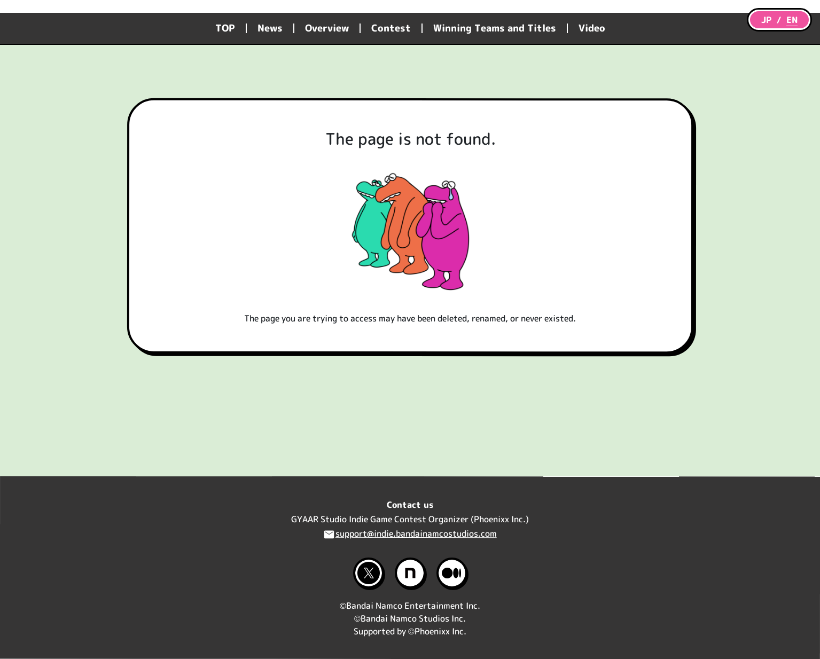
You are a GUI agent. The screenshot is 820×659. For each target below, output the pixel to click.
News (270, 28)
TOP (225, 28)
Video (592, 28)
